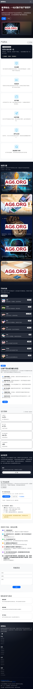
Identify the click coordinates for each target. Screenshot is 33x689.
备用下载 (14, 496)
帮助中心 (2, 648)
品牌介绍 (2, 664)
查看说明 (3, 487)
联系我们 (2, 661)
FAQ (9, 18)
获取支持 (4, 296)
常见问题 (2, 641)
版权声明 (2, 669)
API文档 (2, 654)
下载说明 (2, 650)
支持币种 (2, 638)
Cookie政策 (3, 675)
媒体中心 (2, 659)
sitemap (13, 681)
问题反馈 (2, 652)
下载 (4, 18)
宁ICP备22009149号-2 (5, 680)
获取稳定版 (6, 496)
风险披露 (2, 673)
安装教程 (21, 496)
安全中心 (2, 662)
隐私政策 (2, 671)
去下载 (30, 42)
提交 (17, 587)
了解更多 (5, 402)
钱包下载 (2, 640)
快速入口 (2, 643)
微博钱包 (3, 1)
